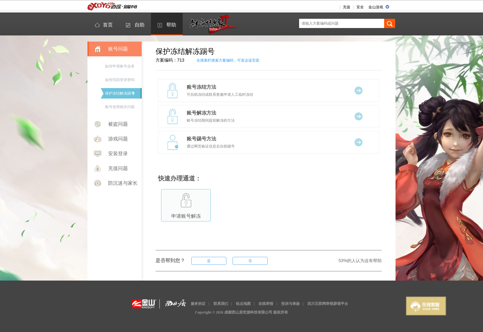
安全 (360, 7)
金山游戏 (375, 7)
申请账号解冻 (186, 204)
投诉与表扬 (290, 304)
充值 (346, 7)
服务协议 (198, 304)
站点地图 (243, 304)
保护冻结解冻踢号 (120, 93)
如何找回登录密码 (120, 80)
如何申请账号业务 (120, 66)
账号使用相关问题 (120, 107)
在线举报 (265, 304)
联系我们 (220, 304)
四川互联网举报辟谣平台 (327, 304)
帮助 (171, 24)
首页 (108, 24)
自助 (139, 24)
